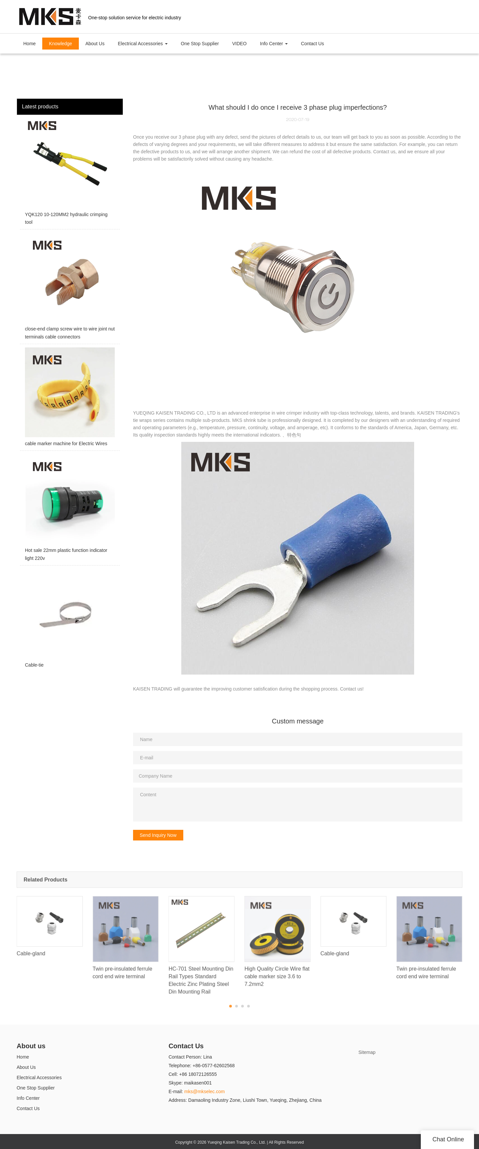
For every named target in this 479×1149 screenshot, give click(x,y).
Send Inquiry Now (158, 835)
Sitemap (366, 1052)
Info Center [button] (274, 43)
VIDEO (239, 43)
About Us (95, 43)
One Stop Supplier (200, 43)
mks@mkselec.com (204, 1091)
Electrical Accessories (39, 1077)
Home (29, 43)
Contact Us (312, 43)
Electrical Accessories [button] (142, 43)
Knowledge (60, 43)
